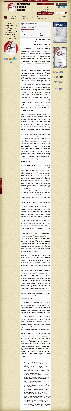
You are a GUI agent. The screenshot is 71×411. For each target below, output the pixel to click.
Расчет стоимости (45, 4)
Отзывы (32, 17)
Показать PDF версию (27, 29)
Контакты (51, 17)
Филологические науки (29, 24)
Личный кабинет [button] (61, 4)
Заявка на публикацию (45, 13)
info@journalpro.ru (45, 11)
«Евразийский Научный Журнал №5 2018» (35, 26)
